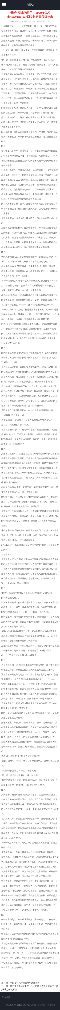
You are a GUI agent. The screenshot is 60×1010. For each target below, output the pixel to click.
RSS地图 (41, 1005)
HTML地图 (50, 1005)
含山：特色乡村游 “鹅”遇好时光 (24, 983)
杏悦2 (30, 4)
